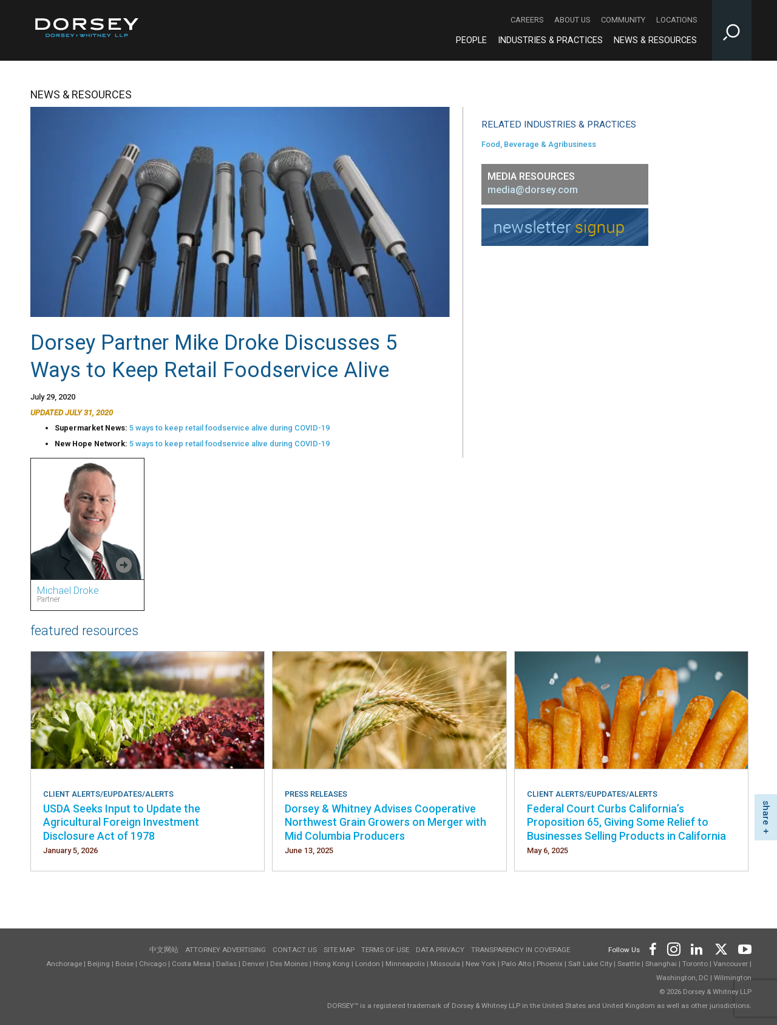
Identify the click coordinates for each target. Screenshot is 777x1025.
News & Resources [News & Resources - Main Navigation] (655, 40)
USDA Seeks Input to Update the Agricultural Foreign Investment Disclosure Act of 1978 (121, 822)
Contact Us (295, 949)
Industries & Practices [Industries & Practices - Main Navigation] (550, 40)
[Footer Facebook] (652, 947)
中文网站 (163, 949)
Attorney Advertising (225, 949)
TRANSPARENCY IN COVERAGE (520, 949)
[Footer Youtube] (743, 947)
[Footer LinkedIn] (697, 947)
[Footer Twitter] (720, 947)
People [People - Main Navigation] (471, 40)
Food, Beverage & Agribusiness (538, 144)
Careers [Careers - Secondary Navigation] (527, 19)
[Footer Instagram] (673, 947)
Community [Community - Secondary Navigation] (623, 19)
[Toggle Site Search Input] (732, 30)
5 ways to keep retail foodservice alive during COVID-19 (229, 427)
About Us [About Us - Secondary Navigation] (572, 19)
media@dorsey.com (532, 190)
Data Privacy (440, 949)
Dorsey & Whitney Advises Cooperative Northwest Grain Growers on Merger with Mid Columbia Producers (385, 822)
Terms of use (385, 949)
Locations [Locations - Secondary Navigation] (676, 19)
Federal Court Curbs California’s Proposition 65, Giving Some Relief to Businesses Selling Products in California (626, 822)
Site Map (339, 949)
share (766, 812)
